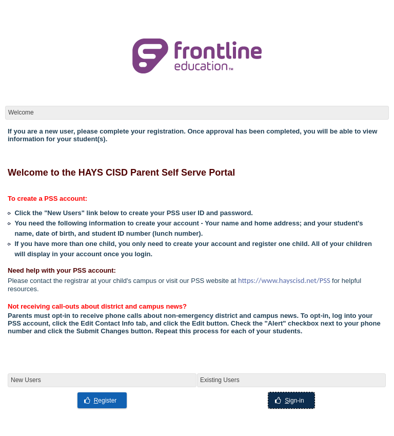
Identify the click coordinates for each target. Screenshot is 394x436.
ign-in (289, 400)
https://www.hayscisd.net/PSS (284, 280)
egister (100, 400)
